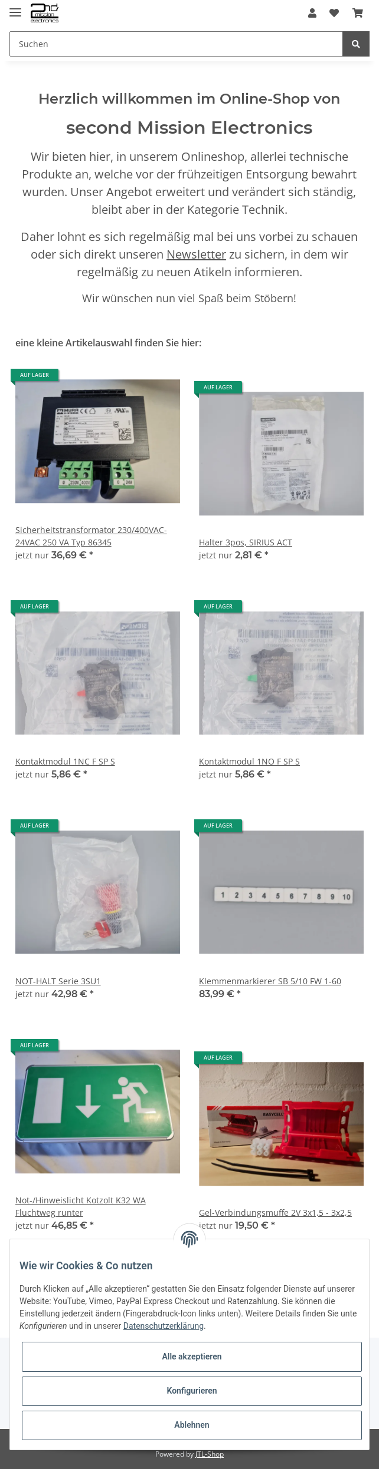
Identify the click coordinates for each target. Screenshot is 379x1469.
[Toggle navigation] (15, 7)
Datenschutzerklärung (163, 1326)
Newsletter (196, 254)
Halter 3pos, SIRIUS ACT (245, 542)
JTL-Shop (209, 1454)
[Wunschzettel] (334, 13)
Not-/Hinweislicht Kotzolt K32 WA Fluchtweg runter (80, 1206)
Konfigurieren (191, 1390)
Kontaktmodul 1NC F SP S (65, 761)
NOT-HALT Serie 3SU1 (58, 981)
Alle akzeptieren (191, 1356)
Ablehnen (191, 1425)
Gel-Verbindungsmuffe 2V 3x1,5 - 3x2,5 (275, 1212)
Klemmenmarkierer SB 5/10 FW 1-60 (270, 981)
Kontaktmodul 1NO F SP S (249, 761)
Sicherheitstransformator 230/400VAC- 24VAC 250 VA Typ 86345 (91, 536)
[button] (312, 13)
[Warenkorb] (358, 13)
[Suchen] (176, 44)
